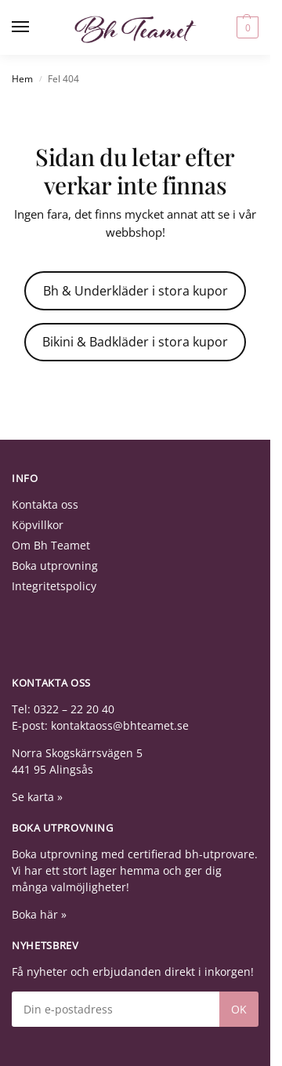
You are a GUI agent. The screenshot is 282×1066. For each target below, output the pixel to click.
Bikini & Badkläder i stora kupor (135, 341)
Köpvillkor (37, 524)
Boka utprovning (55, 565)
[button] (245, 27)
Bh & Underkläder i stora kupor (135, 290)
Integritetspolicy (54, 585)
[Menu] (35, 27)
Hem (22, 78)
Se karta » (37, 796)
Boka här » (39, 914)
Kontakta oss (45, 504)
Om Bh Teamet (51, 545)
